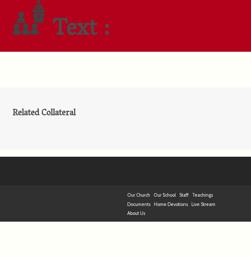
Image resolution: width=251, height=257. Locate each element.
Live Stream (203, 204)
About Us (136, 213)
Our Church (138, 195)
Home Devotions (171, 204)
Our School (165, 195)
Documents (138, 204)
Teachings (202, 195)
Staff (184, 195)
